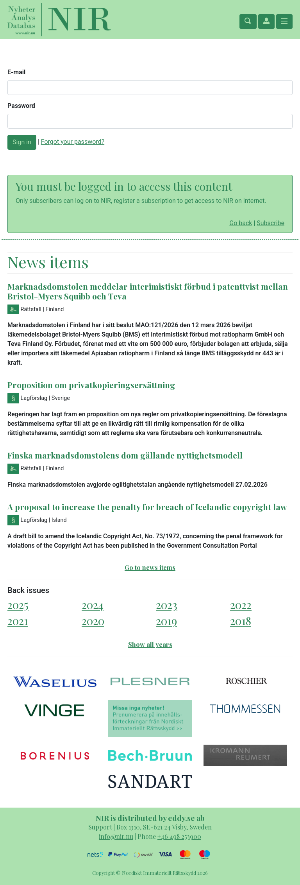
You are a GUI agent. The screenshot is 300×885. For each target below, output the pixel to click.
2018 (240, 620)
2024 (93, 604)
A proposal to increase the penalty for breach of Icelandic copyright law (147, 506)
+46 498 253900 (179, 836)
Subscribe (270, 223)
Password (21, 105)
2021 (17, 620)
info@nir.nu (116, 836)
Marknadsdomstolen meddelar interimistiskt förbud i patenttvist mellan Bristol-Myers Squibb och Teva (147, 291)
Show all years (150, 644)
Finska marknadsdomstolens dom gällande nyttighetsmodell (125, 455)
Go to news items (150, 567)
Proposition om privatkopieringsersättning (91, 384)
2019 (166, 620)
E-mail (16, 72)
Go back (240, 223)
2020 (93, 620)
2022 (241, 604)
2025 (18, 604)
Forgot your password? (72, 141)
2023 (166, 604)
